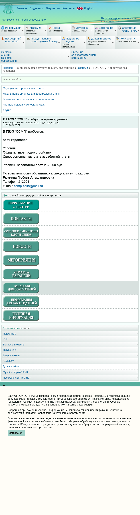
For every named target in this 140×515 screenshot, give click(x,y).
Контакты (68, 8)
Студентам (36, 8)
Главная (22, 8)
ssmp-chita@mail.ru (28, 186)
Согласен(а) (16, 433)
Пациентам (53, 8)
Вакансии (82, 67)
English (85, 8)
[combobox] (70, 79)
